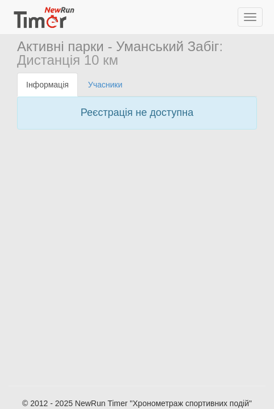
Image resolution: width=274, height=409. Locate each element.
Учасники (105, 84)
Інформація (47, 84)
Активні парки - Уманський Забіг (118, 46)
